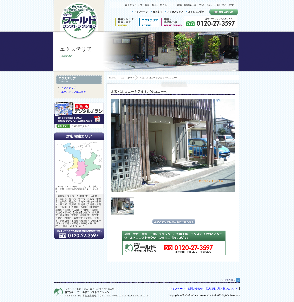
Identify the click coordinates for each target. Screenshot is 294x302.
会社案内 (157, 12)
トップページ (141, 12)
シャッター (125, 22)
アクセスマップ (175, 12)
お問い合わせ (195, 288)
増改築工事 (171, 22)
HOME (112, 77)
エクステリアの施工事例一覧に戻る (173, 221)
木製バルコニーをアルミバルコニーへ (159, 77)
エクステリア (128, 77)
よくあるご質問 (196, 12)
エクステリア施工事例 (73, 91)
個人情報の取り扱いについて (222, 288)
